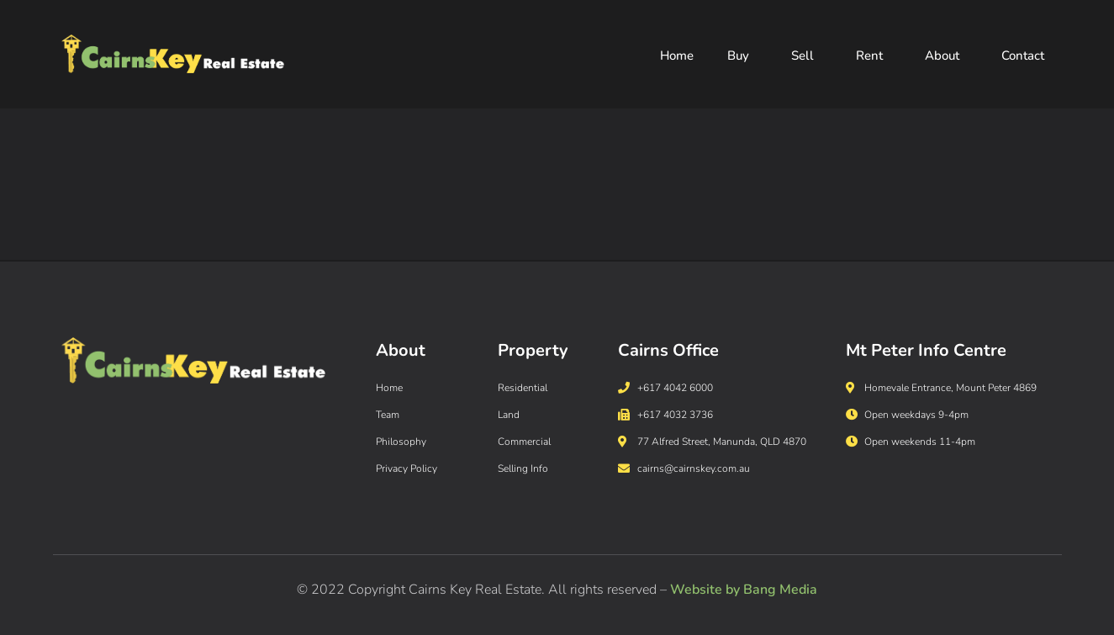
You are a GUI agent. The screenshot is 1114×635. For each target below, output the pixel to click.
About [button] (946, 56)
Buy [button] (742, 56)
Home (677, 56)
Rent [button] (873, 56)
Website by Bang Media (743, 589)
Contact (1022, 56)
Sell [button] (806, 56)
